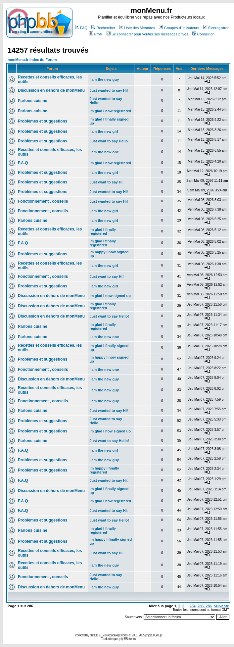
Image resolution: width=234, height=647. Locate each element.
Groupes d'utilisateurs (179, 28)
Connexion (203, 34)
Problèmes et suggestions (42, 121)
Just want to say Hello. (109, 141)
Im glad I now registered (110, 111)
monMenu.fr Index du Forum (32, 60)
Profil (95, 34)
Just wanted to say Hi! (108, 90)
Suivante (221, 606)
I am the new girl (103, 131)
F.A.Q (23, 163)
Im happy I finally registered (104, 470)
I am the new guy (104, 79)
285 (201, 606)
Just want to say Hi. (106, 182)
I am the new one (104, 152)
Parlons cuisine (32, 100)
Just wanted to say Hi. (108, 480)
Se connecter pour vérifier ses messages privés (147, 34)
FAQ (81, 28)
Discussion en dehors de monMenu (51, 90)
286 (208, 606)
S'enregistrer (216, 28)
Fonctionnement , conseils (43, 201)
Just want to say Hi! (106, 276)
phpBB (94, 635)
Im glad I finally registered (102, 231)
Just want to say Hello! (109, 316)
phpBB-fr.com (127, 639)
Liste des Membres (137, 28)
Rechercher (103, 28)
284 (192, 606)
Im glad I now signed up (110, 296)
